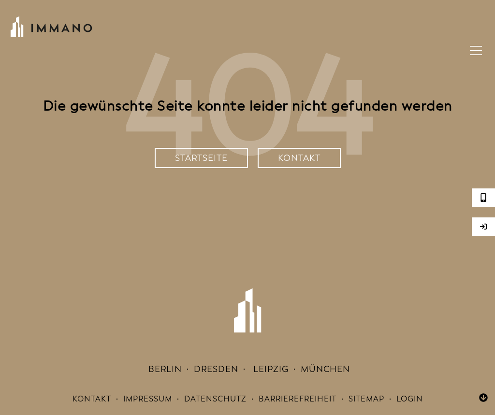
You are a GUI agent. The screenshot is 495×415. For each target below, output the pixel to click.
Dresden (216, 369)
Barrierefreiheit (297, 399)
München (325, 369)
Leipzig (269, 369)
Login (409, 399)
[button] (476, 52)
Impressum (147, 399)
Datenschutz (215, 399)
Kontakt (92, 399)
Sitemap (366, 399)
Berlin (164, 369)
